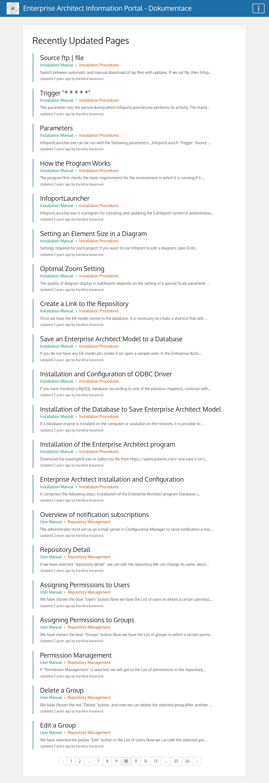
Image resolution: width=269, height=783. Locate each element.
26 (187, 761)
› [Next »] (197, 761)
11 (136, 761)
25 (176, 761)
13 (155, 761)
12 (145, 761)
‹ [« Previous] (63, 761)
